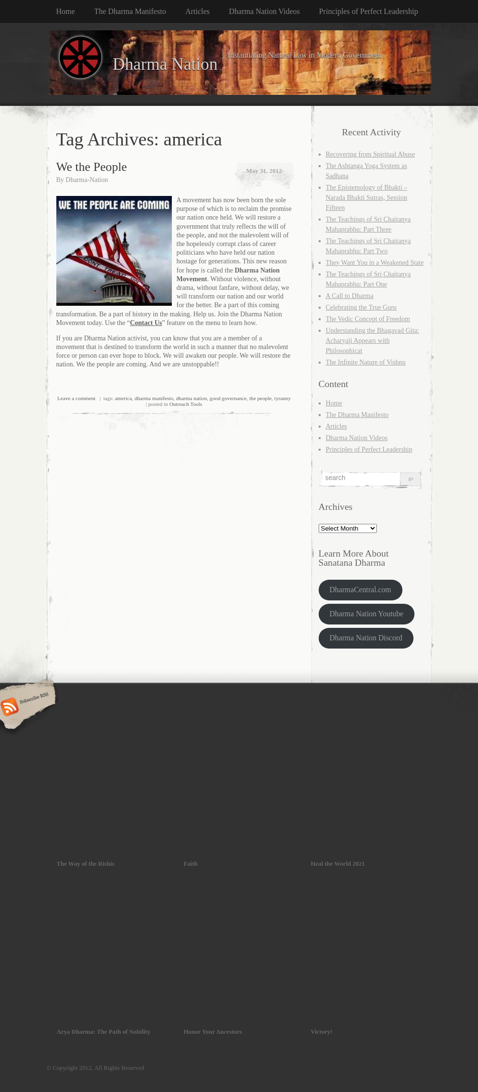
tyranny (282, 398)
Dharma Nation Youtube (366, 614)
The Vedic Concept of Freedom (368, 319)
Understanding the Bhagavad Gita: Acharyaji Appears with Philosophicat (372, 340)
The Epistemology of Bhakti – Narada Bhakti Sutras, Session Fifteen (367, 197)
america (123, 398)
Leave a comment (76, 398)
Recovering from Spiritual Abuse (370, 154)
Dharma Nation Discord (365, 638)
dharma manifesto (154, 398)
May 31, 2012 (264, 170)
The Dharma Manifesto (130, 11)
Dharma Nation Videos (264, 11)
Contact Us (146, 322)
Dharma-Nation (86, 179)
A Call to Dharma (350, 295)
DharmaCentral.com (360, 589)
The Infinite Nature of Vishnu (366, 362)
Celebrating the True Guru (361, 307)
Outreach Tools (185, 404)
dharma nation (191, 398)
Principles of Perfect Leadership (368, 11)
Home (65, 11)
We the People (91, 167)
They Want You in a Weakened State (375, 262)
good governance (228, 398)
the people (260, 398)
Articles (197, 11)
